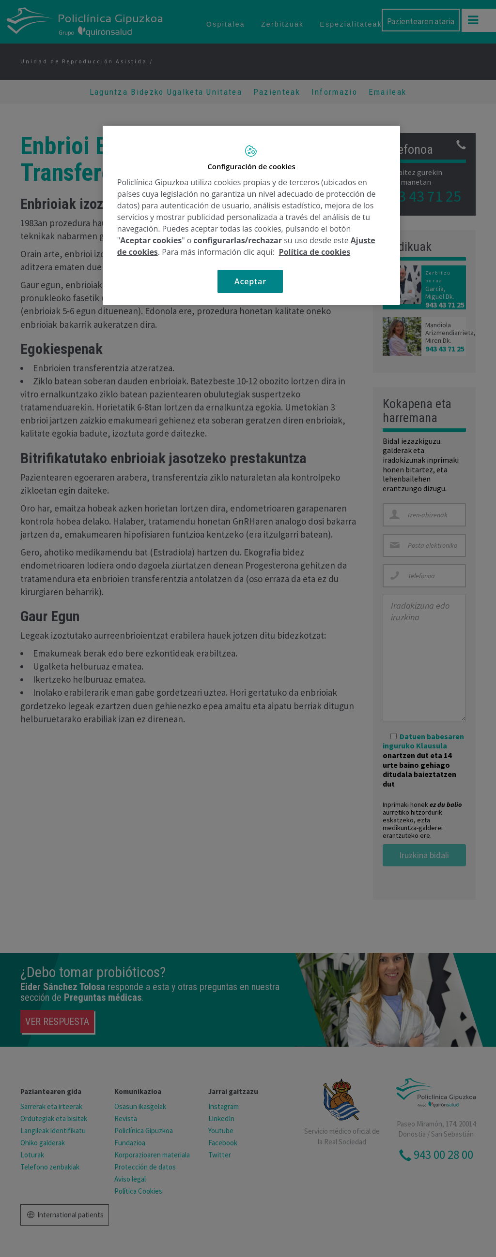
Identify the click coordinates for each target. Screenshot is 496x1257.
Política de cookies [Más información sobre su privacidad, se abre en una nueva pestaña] (315, 252)
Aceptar (250, 281)
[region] (251, 215)
